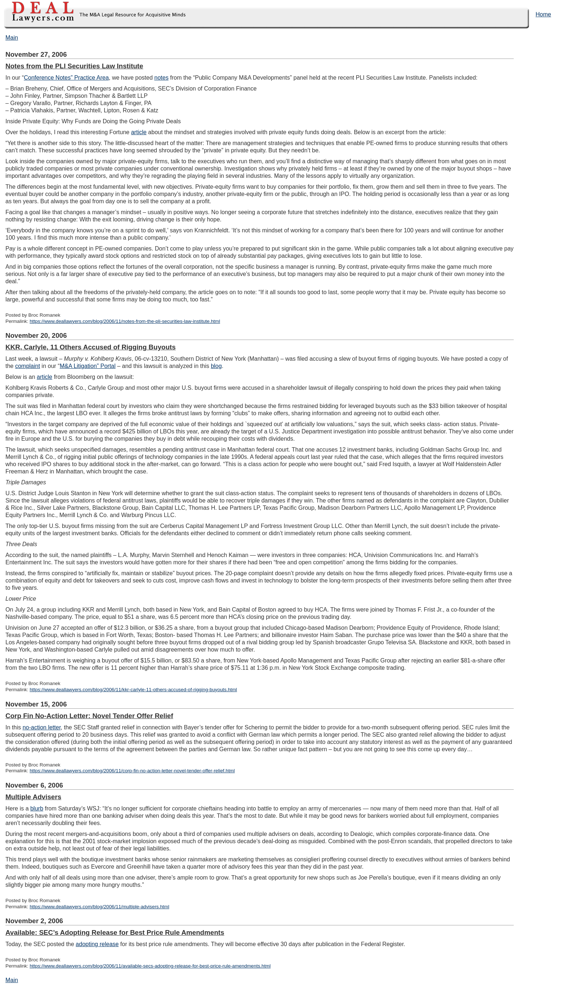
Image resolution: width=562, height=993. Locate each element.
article (139, 132)
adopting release (97, 944)
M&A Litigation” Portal (87, 366)
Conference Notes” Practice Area (66, 78)
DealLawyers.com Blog (93, 14)
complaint (27, 366)
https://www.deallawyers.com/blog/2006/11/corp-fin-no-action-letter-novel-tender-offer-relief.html (132, 770)
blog (216, 366)
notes (161, 78)
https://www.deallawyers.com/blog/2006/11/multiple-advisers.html (99, 906)
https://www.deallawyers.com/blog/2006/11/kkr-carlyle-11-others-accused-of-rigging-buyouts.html (133, 689)
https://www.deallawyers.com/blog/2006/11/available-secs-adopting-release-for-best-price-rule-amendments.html (150, 966)
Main (11, 38)
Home (543, 14)
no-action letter (42, 727)
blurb (36, 808)
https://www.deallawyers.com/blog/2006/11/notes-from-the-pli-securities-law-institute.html (125, 321)
